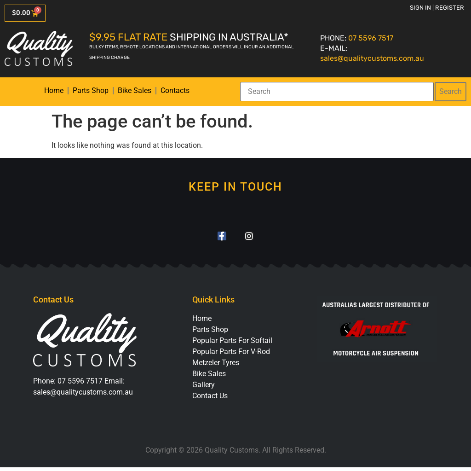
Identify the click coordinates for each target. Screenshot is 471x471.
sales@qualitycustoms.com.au (372, 58)
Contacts (175, 90)
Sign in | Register (437, 7)
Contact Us (210, 399)
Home (53, 90)
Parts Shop (91, 90)
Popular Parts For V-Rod (231, 355)
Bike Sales (134, 90)
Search (450, 91)
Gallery (203, 388)
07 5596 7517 (370, 38)
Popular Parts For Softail (232, 344)
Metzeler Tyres (215, 366)
